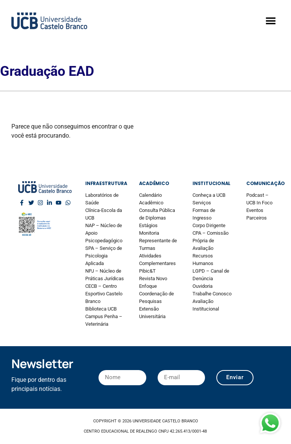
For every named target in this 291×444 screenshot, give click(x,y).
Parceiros (256, 218)
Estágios (148, 225)
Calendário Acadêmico (151, 199)
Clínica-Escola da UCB (103, 214)
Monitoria (149, 233)
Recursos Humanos (202, 259)
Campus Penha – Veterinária (103, 320)
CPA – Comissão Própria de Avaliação (210, 240)
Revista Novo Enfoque (153, 282)
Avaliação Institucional (205, 305)
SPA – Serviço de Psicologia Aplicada (103, 255)
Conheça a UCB (208, 195)
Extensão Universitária (152, 312)
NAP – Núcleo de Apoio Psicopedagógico (103, 233)
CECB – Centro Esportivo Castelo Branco (103, 293)
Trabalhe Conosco (212, 294)
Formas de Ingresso (203, 214)
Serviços (201, 203)
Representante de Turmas (158, 244)
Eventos (254, 210)
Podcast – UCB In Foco (259, 199)
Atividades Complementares (157, 259)
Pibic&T (147, 271)
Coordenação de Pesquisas (156, 297)
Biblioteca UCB (101, 309)
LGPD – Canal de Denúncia (210, 274)
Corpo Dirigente (208, 225)
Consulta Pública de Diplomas (157, 214)
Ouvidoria (202, 286)
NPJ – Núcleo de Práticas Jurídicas (104, 274)
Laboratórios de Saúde (102, 199)
